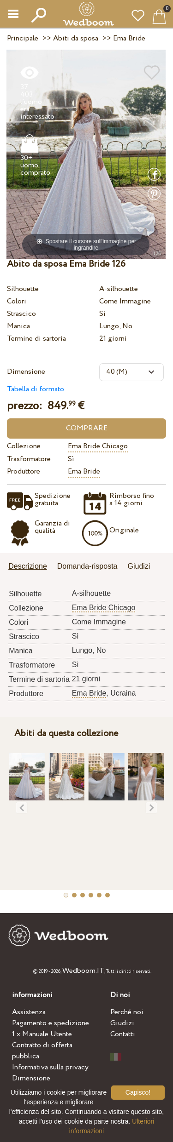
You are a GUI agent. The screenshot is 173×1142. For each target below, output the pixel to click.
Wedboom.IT (83, 970)
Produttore (23, 471)
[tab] (31, 567)
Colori (16, 301)
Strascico (21, 313)
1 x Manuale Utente (42, 1034)
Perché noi (126, 1012)
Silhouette (23, 289)
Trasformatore (29, 459)
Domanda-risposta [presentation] (87, 566)
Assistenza (29, 1012)
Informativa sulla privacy (50, 1067)
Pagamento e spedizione (50, 1023)
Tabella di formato (35, 389)
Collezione (24, 446)
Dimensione (26, 371)
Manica (18, 326)
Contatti (122, 1034)
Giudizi (122, 1023)
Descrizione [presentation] (27, 566)
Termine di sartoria (36, 338)
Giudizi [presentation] (139, 566)
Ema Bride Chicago (98, 446)
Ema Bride (84, 471)
